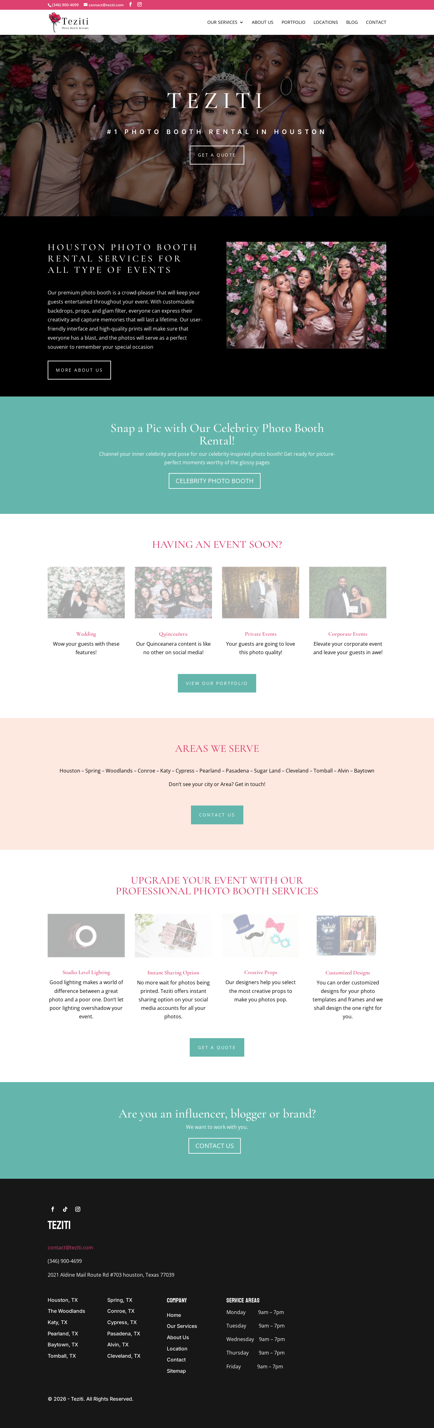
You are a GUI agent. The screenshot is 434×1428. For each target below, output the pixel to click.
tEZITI (59, 1225)
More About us (79, 370)
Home (174, 1315)
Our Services (222, 22)
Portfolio (293, 22)
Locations (326, 22)
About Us (262, 22)
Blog (352, 22)
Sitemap (176, 1371)
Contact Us (217, 815)
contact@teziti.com (70, 1247)
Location (177, 1348)
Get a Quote (217, 155)
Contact (376, 22)
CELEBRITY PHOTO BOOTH (215, 481)
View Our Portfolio (217, 683)
